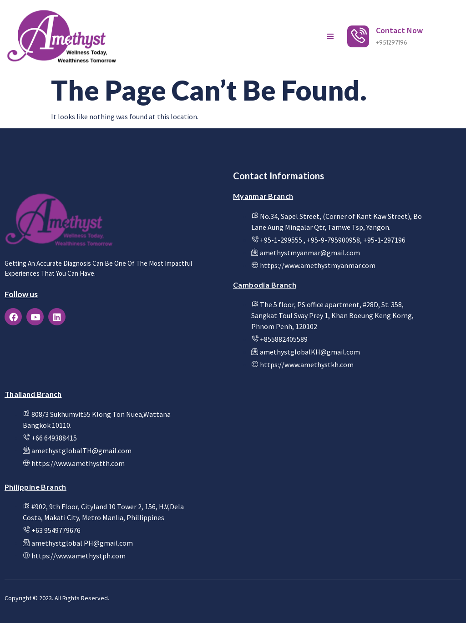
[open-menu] (330, 36)
